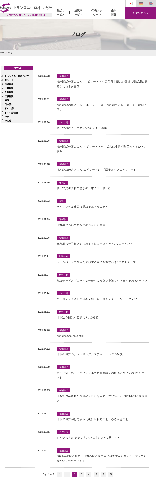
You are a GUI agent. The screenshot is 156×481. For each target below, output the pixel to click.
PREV (59, 474)
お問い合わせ (141, 12)
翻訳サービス (61, 12)
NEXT (110, 474)
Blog (10, 52)
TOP (2, 52)
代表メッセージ (96, 12)
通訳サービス (78, 12)
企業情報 (113, 12)
